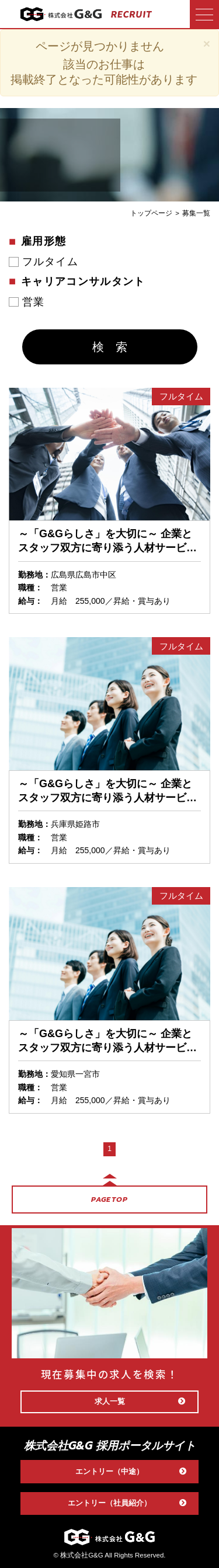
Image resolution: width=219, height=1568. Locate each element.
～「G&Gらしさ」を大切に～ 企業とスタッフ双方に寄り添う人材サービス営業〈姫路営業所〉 (107, 791)
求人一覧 (140, 1401)
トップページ (151, 213)
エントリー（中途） (131, 1472)
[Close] (206, 43)
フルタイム (50, 262)
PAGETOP (109, 1199)
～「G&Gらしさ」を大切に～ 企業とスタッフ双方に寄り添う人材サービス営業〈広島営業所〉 (107, 541)
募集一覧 (196, 213)
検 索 (109, 346)
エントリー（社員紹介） (127, 1503)
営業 (33, 302)
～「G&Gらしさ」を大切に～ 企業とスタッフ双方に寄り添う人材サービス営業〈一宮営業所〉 (107, 1041)
